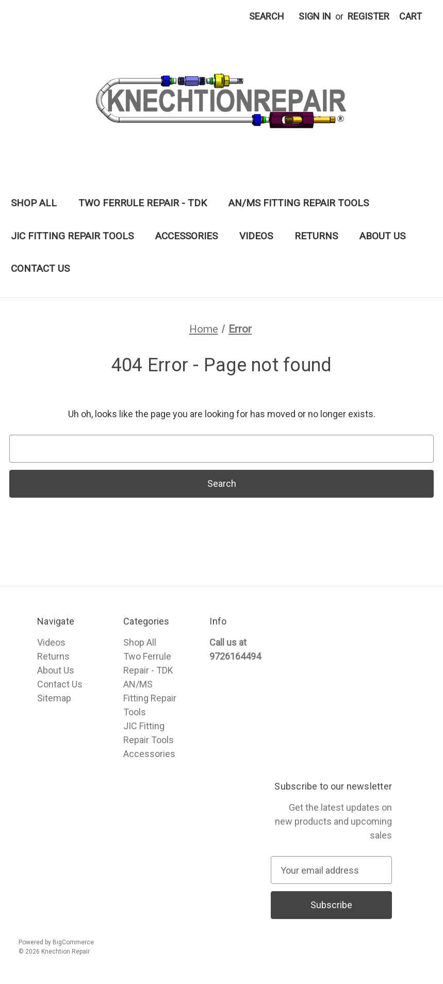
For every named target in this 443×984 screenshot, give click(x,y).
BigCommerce (73, 942)
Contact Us (40, 268)
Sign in (315, 16)
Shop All (34, 203)
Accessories (186, 236)
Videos (256, 236)
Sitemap (54, 698)
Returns (316, 236)
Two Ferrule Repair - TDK (142, 203)
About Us (382, 236)
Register (368, 16)
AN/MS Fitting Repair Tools (298, 203)
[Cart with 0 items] (410, 16)
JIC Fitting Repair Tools (72, 236)
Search (266, 16)
